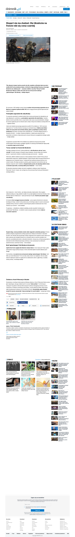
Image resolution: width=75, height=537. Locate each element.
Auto (21, 521)
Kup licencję (18, 294)
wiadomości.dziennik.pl (14, 20)
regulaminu (38, 506)
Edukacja (33, 523)
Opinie (15, 15)
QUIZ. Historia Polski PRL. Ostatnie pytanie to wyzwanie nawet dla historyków (12, 373)
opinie (20, 20)
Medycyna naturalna (48, 525)
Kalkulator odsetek (63, 526)
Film (32, 527)
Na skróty (8, 519)
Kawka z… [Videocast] (27, 18)
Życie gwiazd (34, 526)
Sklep (68, 6)
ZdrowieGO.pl (54, 6)
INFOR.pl (31, 6)
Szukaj (66, 9)
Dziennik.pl (22, 519)
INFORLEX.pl (43, 6)
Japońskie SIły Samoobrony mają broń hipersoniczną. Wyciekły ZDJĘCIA (27, 322)
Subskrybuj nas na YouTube (13, 35)
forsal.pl (37, 6)
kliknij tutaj (43, 514)
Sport (21, 526)
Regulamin (31, 533)
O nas (13, 533)
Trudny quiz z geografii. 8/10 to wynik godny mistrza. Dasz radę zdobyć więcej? (28, 389)
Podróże (21, 529)
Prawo (46, 521)
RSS (68, 533)
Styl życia (46, 529)
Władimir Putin (33, 299)
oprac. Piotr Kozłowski (17, 29)
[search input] (56, 9)
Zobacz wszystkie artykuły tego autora (13, 334)
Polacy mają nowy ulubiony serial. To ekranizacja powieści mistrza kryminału (13, 337)
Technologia (22, 522)
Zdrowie (21, 527)
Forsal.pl (7, 525)
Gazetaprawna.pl (9, 522)
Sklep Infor (8, 529)
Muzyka (33, 529)
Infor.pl (7, 521)
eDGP (7, 523)
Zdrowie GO (19, 18)
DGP (49, 6)
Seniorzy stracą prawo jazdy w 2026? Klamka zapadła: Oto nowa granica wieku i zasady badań (12, 390)
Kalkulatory (62, 519)
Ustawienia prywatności (60, 533)
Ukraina (12, 299)
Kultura (33, 530)
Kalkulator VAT (62, 525)
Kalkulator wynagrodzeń (64, 529)
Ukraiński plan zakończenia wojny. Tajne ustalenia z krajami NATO (13, 322)
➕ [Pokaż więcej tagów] (38, 299)
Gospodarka (22, 523)
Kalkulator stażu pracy (64, 523)
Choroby (46, 526)
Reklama (18, 533)
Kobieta (33, 521)
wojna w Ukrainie (24, 299)
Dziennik (7, 20)
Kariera (24, 533)
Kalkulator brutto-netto (64, 527)
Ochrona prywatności (39, 533)
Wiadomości (9, 15)
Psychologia (47, 527)
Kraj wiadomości (46, 359)
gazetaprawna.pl (62, 6)
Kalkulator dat (62, 521)
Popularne (37, 359)
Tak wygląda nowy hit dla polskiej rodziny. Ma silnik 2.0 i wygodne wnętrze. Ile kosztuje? (42, 373)
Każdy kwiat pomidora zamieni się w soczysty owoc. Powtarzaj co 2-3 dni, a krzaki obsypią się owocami (27, 373)
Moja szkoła (34, 525)
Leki (45, 523)
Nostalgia (15, 18)
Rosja (17, 299)
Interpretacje (8, 527)
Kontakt (7, 533)
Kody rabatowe (34, 522)
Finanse (46, 522)
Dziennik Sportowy (35, 18)
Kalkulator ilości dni (63, 522)
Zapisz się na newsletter (27, 35)
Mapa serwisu (49, 533)
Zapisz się (37, 510)
